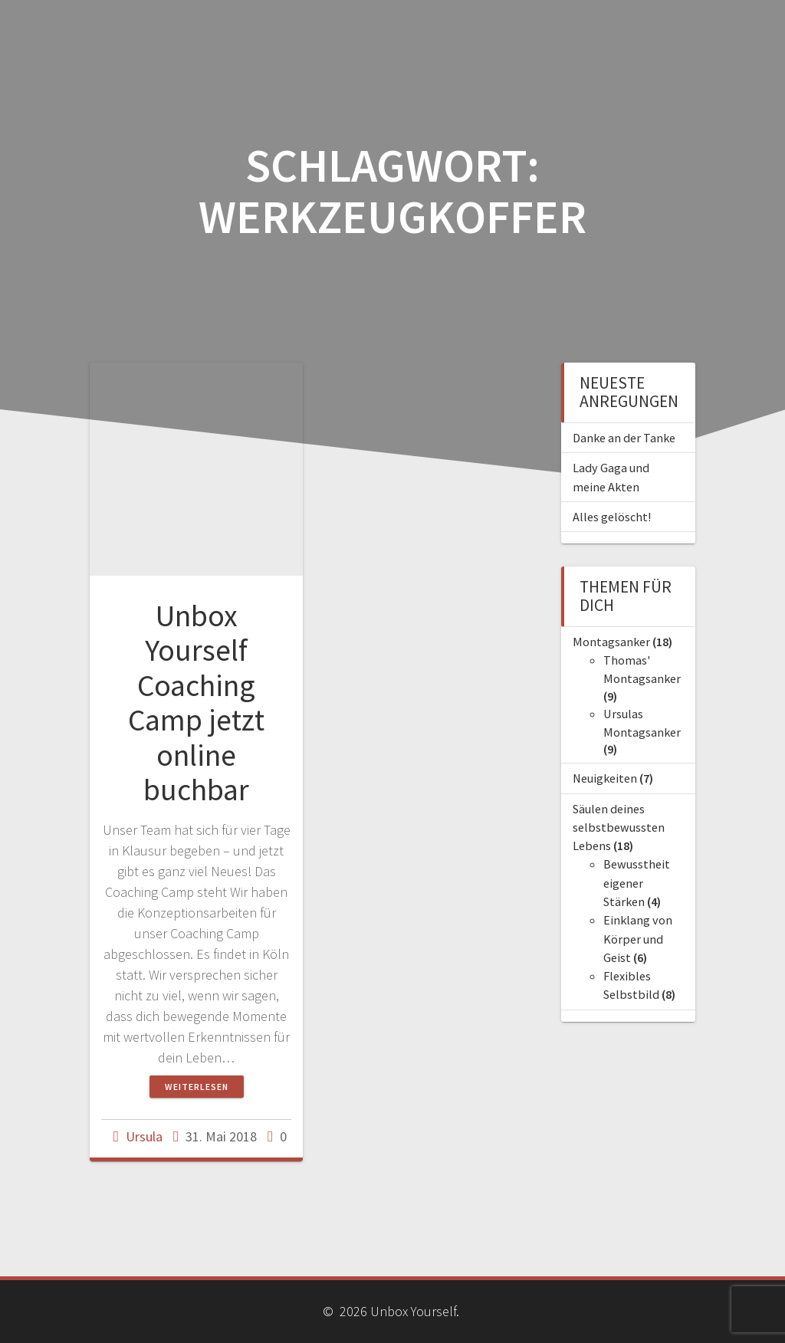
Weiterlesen (196, 1086)
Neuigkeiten (605, 778)
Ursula (144, 1136)
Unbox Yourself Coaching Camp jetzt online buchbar (196, 702)
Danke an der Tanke (624, 437)
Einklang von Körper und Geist (637, 938)
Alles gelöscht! (612, 516)
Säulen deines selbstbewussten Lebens (619, 827)
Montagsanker (611, 641)
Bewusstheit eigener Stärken (636, 882)
